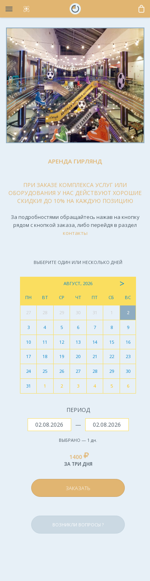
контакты (75, 232)
